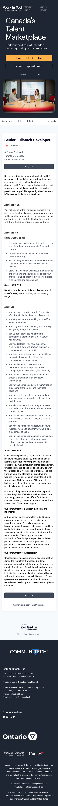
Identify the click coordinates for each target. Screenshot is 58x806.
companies (7, 121)
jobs (20, 121)
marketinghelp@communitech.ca (29, 787)
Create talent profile (29, 58)
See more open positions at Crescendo (28, 605)
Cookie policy (34, 634)
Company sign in (28, 8)
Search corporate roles (29, 66)
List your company (44, 8)
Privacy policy (22, 634)
